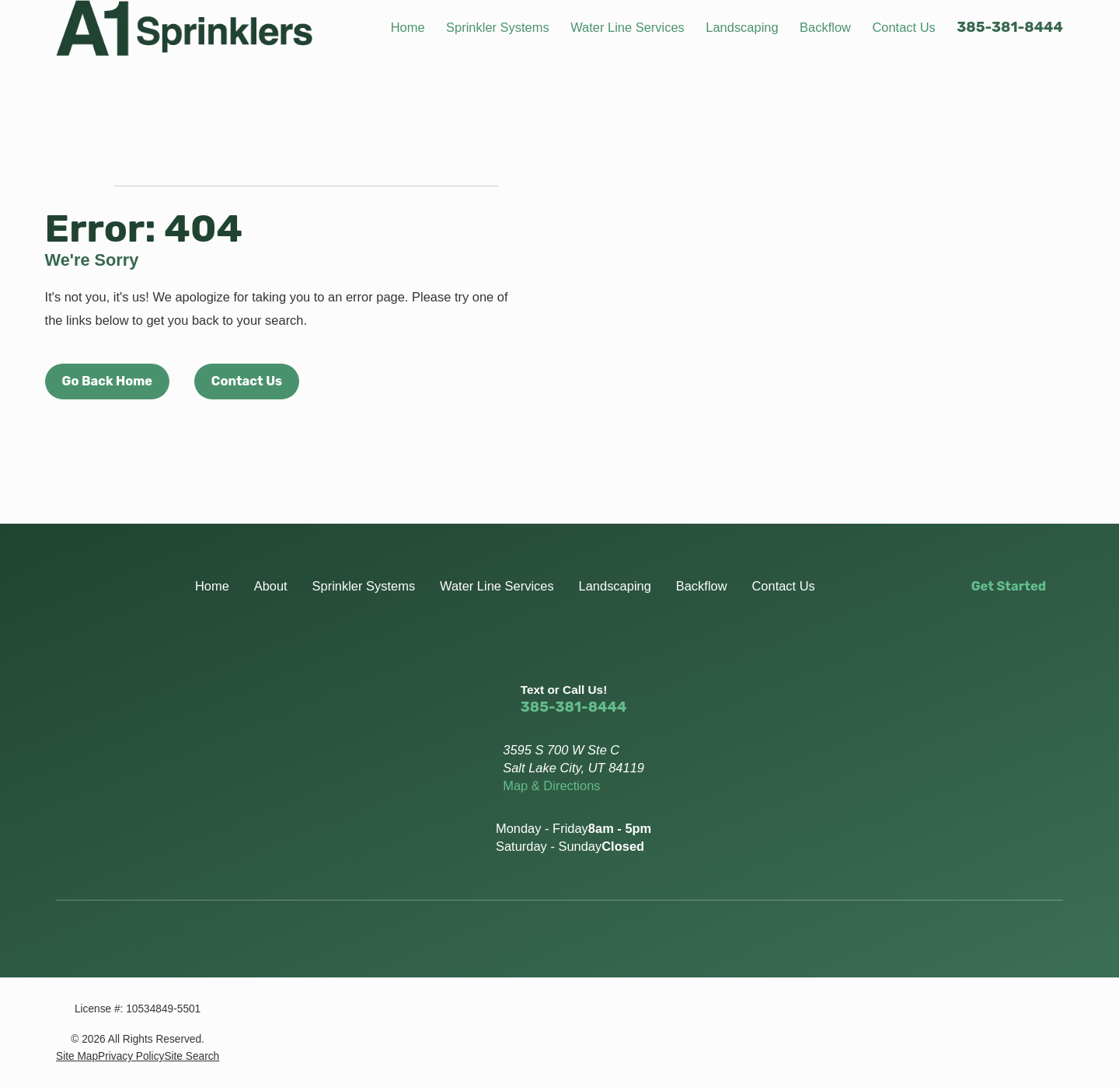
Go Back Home (107, 381)
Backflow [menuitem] (825, 27)
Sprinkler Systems (364, 586)
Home (212, 586)
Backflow (701, 586)
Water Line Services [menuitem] (627, 27)
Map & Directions (551, 786)
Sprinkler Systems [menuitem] (497, 27)
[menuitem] (77, 1056)
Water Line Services (497, 586)
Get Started (1008, 586)
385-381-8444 (1010, 27)
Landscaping (615, 586)
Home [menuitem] (408, 27)
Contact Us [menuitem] (903, 27)
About (271, 586)
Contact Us (246, 381)
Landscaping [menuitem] (742, 27)
